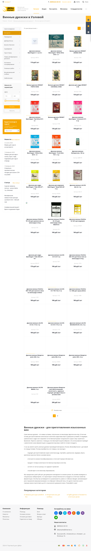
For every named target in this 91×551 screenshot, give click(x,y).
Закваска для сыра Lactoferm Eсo (34, 496)
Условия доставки (26, 517)
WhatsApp (56, 517)
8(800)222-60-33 (55, 2)
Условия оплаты (25, 514)
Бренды (39, 517)
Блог (38, 512)
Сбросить (12, 110)
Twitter (65, 513)
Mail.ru (78, 513)
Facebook (60, 513)
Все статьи (16, 183)
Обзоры (39, 519)
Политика (6, 519)
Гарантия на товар (26, 519)
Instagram (69, 513)
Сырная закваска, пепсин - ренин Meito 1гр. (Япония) (11, 188)
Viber (82, 513)
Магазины (6, 517)
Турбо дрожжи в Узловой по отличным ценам (77, 496)
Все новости (16, 139)
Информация (25, 509)
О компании (7, 512)
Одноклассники (74, 513)
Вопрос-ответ (41, 514)
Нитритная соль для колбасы (53, 496)
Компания (6, 509)
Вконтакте (56, 513)
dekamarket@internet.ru (64, 530)
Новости (5, 514)
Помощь (22, 512)
